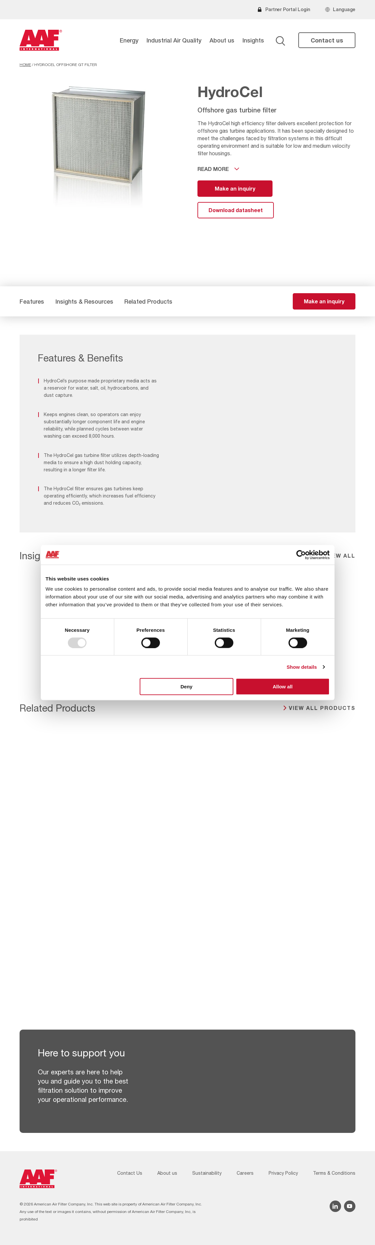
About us (222, 40)
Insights (253, 40)
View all (340, 555)
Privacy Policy (283, 1173)
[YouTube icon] (349, 1206)
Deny (186, 686)
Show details (302, 666)
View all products (322, 708)
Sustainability (207, 1173)
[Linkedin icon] (335, 1206)
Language (344, 9)
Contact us (327, 40)
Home (25, 64)
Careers (245, 1173)
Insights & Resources (84, 301)
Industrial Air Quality (174, 40)
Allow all (283, 686)
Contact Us (129, 1173)
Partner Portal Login (287, 9)
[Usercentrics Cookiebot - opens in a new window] (301, 555)
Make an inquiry (235, 188)
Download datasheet (236, 210)
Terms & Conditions (334, 1173)
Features (32, 301)
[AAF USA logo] (41, 40)
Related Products (148, 301)
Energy (129, 40)
